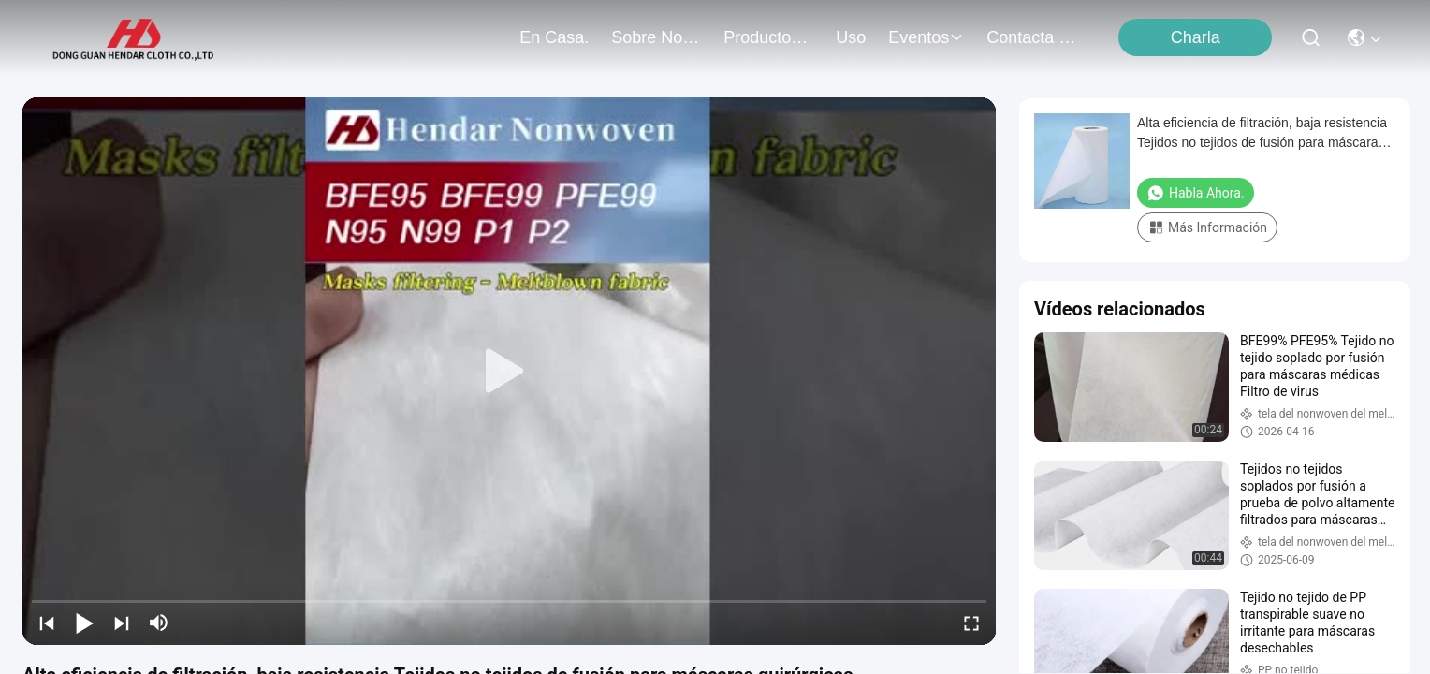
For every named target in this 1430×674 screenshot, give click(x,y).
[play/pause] (84, 622)
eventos (926, 37)
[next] (121, 622)
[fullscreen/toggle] (971, 622)
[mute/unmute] (159, 622)
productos (768, 37)
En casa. (554, 37)
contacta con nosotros (1031, 37)
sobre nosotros (656, 37)
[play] (509, 371)
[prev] (47, 622)
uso (851, 37)
